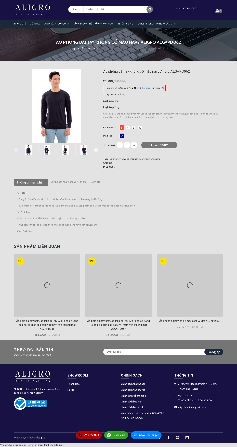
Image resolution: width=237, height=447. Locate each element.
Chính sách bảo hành (132, 407)
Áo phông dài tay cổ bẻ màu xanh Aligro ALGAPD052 (189, 320)
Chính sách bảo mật (132, 401)
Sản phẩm (50, 24)
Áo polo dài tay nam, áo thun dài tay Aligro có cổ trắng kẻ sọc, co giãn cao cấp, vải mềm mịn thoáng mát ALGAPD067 (118, 324)
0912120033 (191, 8)
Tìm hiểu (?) (153, 87)
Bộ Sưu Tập (64, 24)
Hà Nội (71, 389)
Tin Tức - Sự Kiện (126, 24)
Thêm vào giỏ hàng (159, 145)
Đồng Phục (80, 24)
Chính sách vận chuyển (133, 389)
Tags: (106, 158)
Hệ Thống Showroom (101, 24)
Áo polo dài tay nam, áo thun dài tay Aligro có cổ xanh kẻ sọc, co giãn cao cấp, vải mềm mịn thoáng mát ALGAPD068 (47, 324)
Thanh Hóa (73, 383)
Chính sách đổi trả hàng (133, 395)
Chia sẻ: (107, 162)
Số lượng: (109, 145)
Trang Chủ (20, 24)
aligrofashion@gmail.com (192, 407)
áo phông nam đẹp (119, 158)
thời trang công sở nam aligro (145, 158)
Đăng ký (214, 352)
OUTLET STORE (146, 24)
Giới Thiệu (35, 24)
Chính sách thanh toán (133, 383)
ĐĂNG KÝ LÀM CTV (166, 24)
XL (140, 127)
